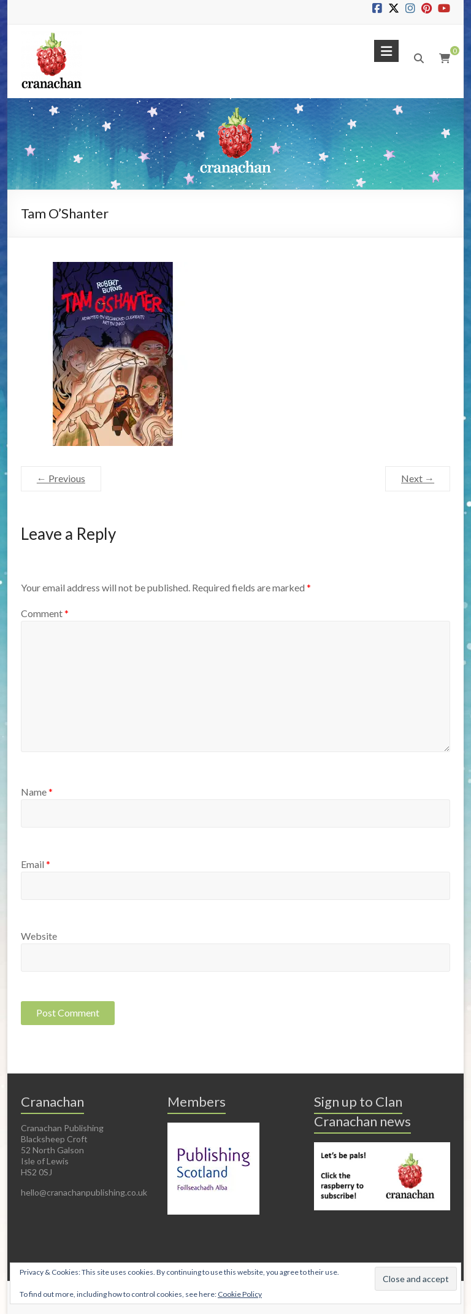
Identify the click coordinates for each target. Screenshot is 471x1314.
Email (35, 864)
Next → (417, 478)
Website (39, 936)
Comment (45, 613)
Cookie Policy (240, 1294)
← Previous (61, 478)
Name (37, 791)
